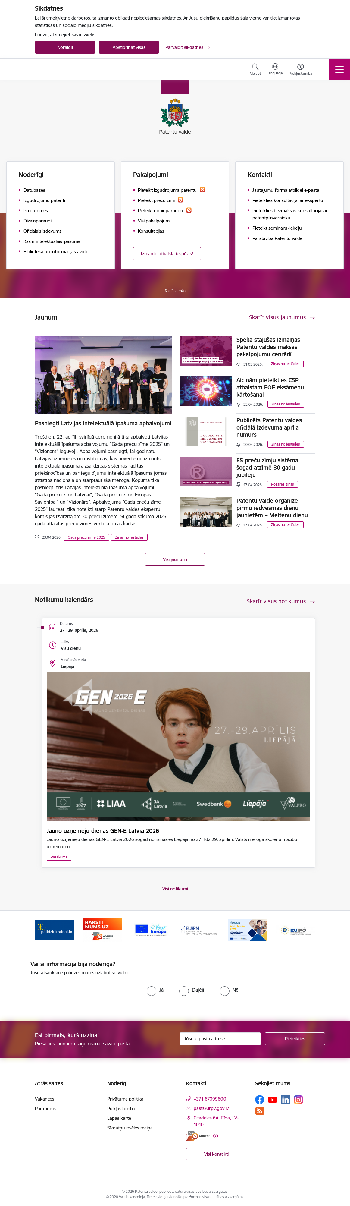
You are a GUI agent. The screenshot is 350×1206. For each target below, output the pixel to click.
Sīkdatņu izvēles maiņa (130, 1128)
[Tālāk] (305, 930)
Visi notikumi (175, 889)
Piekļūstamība (121, 1108)
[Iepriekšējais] (44, 930)
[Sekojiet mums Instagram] (298, 1099)
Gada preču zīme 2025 (86, 537)
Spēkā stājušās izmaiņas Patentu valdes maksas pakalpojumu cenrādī (268, 347)
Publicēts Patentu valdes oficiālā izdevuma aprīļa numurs (269, 427)
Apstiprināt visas (129, 47)
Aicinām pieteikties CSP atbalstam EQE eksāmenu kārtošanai (270, 387)
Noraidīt (65, 47)
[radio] (155, 989)
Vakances (44, 1099)
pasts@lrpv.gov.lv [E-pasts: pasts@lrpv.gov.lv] (211, 1108)
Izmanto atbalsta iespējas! (167, 254)
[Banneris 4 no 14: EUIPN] (199, 930)
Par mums (45, 1108)
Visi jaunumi (175, 559)
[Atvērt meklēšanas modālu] (255, 70)
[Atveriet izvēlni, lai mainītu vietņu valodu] (275, 70)
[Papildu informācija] (215, 1136)
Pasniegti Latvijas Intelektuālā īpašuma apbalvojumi (103, 423)
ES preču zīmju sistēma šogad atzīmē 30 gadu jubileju (267, 467)
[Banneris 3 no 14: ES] (150, 930)
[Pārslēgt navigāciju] (339, 69)
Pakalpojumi (150, 175)
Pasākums (59, 857)
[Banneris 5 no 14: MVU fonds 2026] (247, 930)
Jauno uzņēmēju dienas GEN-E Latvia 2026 (103, 830)
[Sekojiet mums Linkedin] (285, 1099)
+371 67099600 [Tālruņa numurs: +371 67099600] (210, 1099)
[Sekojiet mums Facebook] (259, 1099)
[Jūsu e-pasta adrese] (220, 1038)
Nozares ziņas (282, 484)
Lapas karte (119, 1118)
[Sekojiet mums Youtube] (272, 1099)
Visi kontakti (216, 1154)
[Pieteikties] (295, 1038)
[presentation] (81, 994)
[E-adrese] (198, 1136)
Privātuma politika (125, 1099)
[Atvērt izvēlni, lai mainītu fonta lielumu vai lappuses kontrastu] (300, 70)
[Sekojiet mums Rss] (259, 1111)
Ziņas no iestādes (129, 537)
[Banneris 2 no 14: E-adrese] (102, 930)
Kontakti (260, 175)
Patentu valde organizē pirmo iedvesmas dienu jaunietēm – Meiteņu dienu (272, 508)
